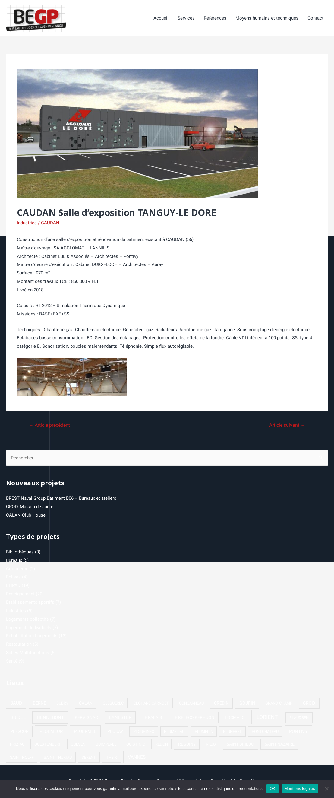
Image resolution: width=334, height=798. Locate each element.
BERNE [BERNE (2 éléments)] (39, 703)
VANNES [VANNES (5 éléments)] (137, 758)
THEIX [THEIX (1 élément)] (111, 758)
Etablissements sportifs (30, 603)
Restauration (19, 645)
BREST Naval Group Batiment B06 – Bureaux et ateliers (61, 499)
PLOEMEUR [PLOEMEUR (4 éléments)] (51, 732)
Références (215, 18)
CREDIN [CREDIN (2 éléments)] (221, 703)
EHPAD (13, 586)
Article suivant (287, 426)
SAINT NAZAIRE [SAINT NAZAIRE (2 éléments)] (280, 744)
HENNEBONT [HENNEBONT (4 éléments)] (50, 718)
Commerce (17, 569)
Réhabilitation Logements (32, 636)
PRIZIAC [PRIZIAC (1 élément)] (17, 745)
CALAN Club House (26, 515)
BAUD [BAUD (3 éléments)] (16, 703)
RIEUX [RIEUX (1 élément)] (211, 745)
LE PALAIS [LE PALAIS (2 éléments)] (152, 718)
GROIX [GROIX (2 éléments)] (309, 703)
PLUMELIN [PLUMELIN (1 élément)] (204, 732)
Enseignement (20, 594)
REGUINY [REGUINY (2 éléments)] (187, 744)
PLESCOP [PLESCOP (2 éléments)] (19, 732)
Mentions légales (300, 788)
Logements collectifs (27, 619)
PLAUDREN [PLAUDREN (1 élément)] (299, 718)
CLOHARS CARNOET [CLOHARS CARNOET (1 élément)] (151, 703)
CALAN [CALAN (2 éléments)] (86, 703)
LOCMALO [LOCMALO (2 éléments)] (235, 718)
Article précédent (49, 426)
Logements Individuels (28, 628)
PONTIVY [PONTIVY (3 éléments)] (298, 732)
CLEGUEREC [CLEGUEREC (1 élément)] (113, 703)
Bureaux (14, 561)
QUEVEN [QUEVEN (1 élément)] (78, 745)
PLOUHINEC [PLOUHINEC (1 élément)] (143, 732)
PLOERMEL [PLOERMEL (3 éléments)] (85, 732)
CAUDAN (50, 223)
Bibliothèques (20, 552)
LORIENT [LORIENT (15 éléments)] (267, 717)
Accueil (161, 18)
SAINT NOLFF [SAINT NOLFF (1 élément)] (22, 758)
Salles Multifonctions (27, 653)
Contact (315, 18)
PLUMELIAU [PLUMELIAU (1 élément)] (174, 732)
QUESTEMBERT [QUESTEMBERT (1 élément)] (47, 745)
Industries (27, 223)
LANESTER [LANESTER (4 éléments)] (120, 718)
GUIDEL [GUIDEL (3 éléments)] (18, 718)
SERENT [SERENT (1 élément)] (89, 758)
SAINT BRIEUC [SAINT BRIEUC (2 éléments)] (240, 744)
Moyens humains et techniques (266, 18)
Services (186, 18)
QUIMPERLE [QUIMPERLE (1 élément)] (106, 745)
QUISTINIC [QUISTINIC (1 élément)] (135, 745)
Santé (11, 661)
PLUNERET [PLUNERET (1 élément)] (232, 732)
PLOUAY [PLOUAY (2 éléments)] (115, 732)
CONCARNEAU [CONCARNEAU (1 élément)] (191, 703)
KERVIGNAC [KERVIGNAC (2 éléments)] (86, 718)
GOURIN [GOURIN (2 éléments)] (247, 703)
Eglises (13, 577)
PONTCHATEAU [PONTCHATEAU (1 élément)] (265, 732)
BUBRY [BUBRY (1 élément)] (62, 703)
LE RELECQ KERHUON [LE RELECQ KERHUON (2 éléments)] (193, 718)
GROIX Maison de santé (29, 507)
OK (272, 788)
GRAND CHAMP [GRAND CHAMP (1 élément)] (278, 703)
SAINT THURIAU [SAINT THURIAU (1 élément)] (58, 758)
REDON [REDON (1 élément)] (161, 745)
